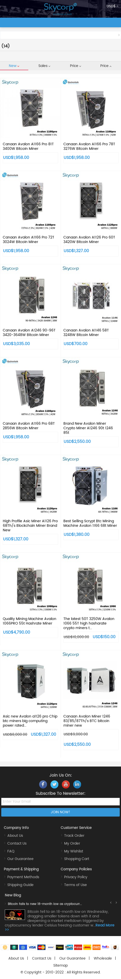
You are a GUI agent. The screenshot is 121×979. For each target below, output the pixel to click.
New (14, 66)
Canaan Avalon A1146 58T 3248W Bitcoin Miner (86, 332)
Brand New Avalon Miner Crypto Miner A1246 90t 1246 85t (88, 428)
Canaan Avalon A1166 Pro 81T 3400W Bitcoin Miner (28, 146)
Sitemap (60, 965)
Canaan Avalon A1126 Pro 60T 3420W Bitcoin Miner (89, 239)
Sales (44, 66)
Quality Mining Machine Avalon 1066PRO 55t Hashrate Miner (29, 621)
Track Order (74, 836)
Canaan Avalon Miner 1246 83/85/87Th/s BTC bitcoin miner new (86, 720)
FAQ (10, 851)
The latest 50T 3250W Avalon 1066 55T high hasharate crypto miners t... (88, 623)
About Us (15, 836)
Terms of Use (75, 885)
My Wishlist (73, 851)
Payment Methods (23, 877)
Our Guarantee (20, 859)
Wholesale (103, 958)
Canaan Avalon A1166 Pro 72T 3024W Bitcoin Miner (28, 239)
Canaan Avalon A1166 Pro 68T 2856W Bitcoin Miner (29, 426)
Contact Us (17, 843)
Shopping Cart (76, 859)
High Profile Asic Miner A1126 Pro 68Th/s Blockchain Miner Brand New (30, 525)
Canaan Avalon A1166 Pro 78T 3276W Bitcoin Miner (89, 146)
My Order (72, 843)
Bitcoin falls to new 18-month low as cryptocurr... (45, 904)
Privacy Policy (75, 877)
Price (75, 66)
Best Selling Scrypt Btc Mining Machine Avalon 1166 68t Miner (90, 523)
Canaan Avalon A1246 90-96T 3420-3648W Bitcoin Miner (29, 332)
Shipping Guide (20, 885)
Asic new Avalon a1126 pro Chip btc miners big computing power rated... (30, 720)
